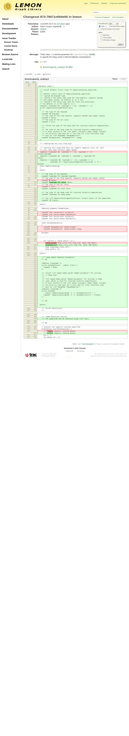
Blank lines (106, 35)
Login (86, 3)
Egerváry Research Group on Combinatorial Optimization (109, 402)
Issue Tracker (9, 38)
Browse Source (10, 54)
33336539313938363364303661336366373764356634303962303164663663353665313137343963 (84, 50)
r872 (27, 82)
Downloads (8, 23)
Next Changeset (118, 17)
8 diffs (69, 67)
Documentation (10, 28)
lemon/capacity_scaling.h (54, 67)
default (43, 29)
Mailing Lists (8, 64)
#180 (92, 54)
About (5, 19)
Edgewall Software (49, 402)
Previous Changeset (102, 17)
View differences (103, 23)
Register (104, 3)
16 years (61, 24)
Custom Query (10, 46)
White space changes (109, 40)
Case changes (107, 37)
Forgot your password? (118, 3)
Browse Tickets (11, 42)
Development (9, 33)
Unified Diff (69, 397)
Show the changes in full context (109, 29)
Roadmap (8, 50)
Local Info (7, 59)
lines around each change (114, 26)
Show (101, 26)
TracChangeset (87, 390)
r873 (33, 82)
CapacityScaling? (81, 54)
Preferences (94, 3)
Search (5, 69)
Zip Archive (81, 397)
